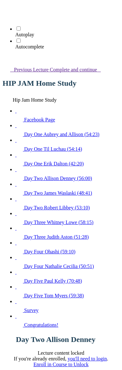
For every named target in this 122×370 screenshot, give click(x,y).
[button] (6, 8)
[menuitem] (6, 17)
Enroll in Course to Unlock (60, 364)
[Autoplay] (19, 28)
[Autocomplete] (19, 41)
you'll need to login (87, 358)
